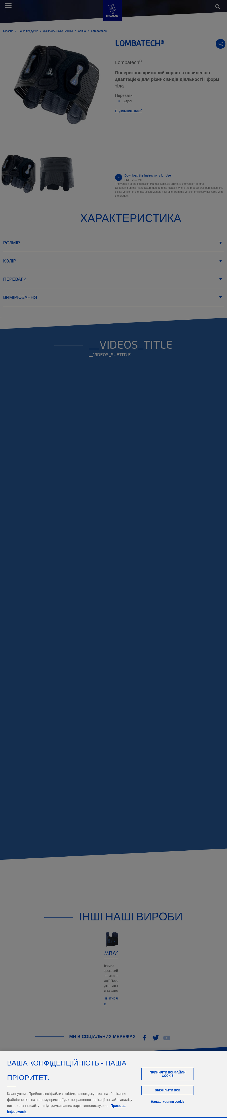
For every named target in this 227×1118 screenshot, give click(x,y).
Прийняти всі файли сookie (168, 1083)
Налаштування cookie (167, 1111)
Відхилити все (167, 1100)
